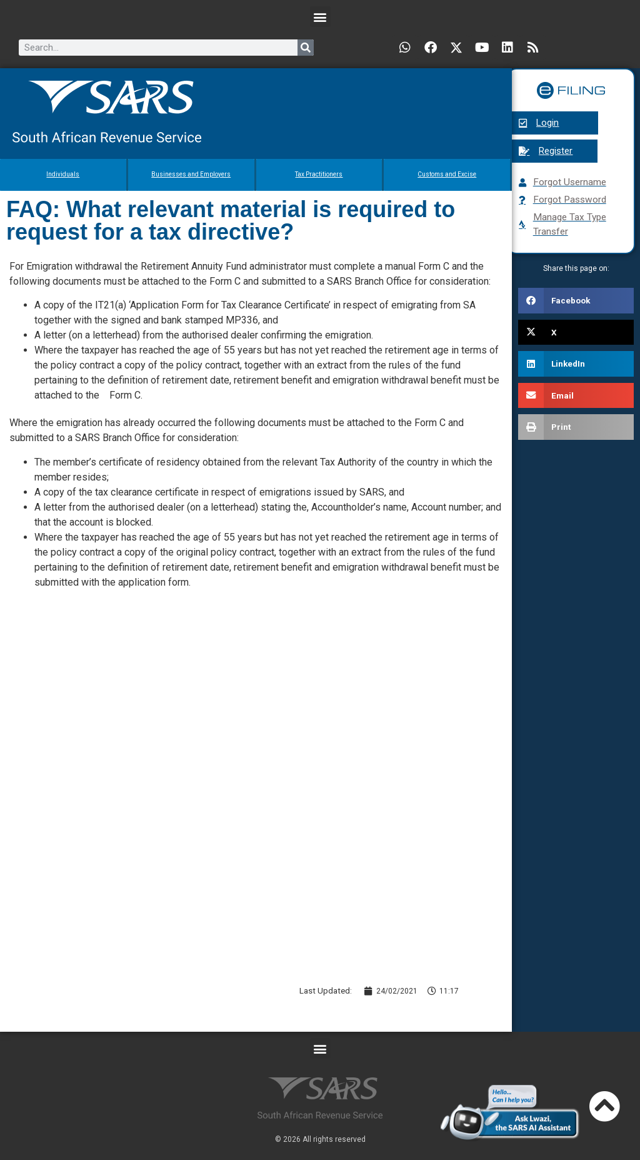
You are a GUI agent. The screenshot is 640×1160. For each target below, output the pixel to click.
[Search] (306, 47)
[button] (320, 16)
